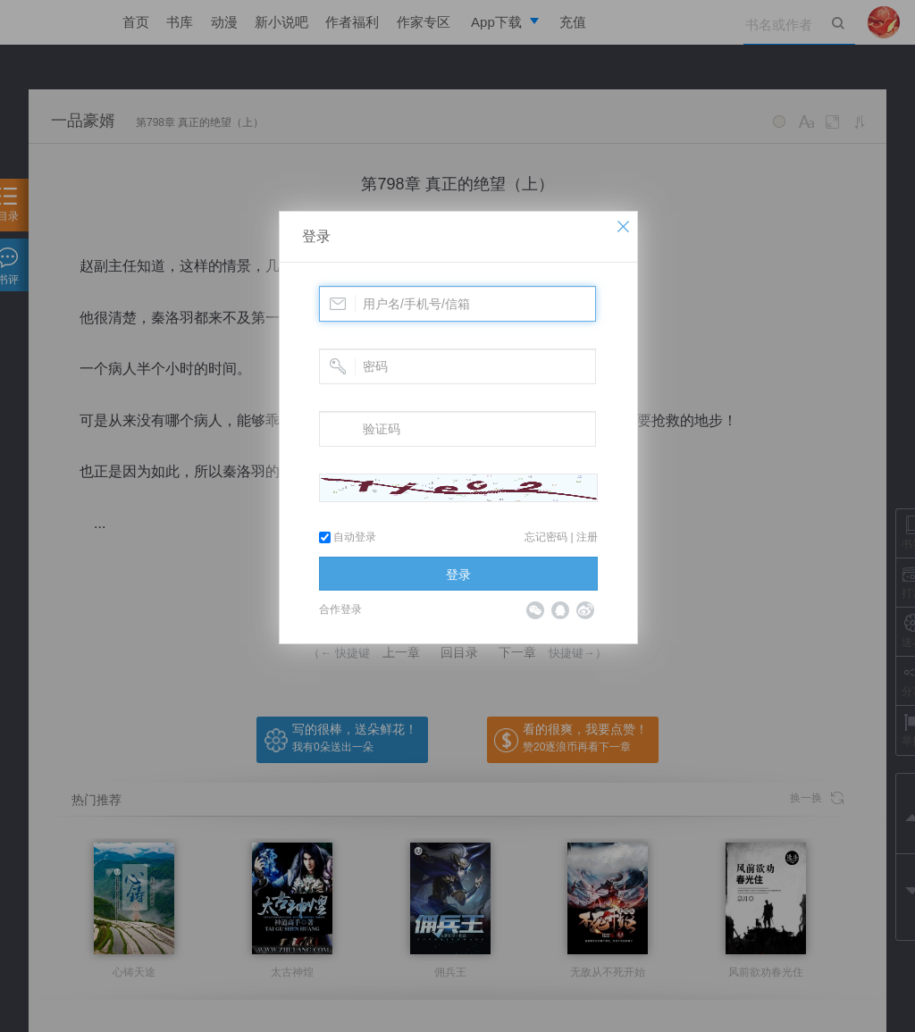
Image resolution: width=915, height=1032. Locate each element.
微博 (585, 610)
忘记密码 (546, 537)
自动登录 (347, 537)
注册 (587, 537)
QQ (560, 610)
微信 (535, 610)
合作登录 (340, 609)
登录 (316, 236)
